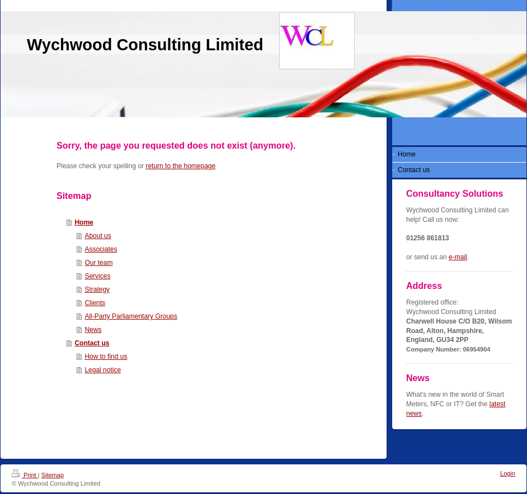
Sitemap (52, 475)
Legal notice (102, 370)
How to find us (105, 356)
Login (507, 473)
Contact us (91, 343)
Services (97, 276)
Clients (94, 303)
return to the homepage (180, 166)
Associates (100, 249)
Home (83, 222)
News (92, 330)
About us (97, 236)
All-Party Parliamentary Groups (130, 316)
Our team (98, 263)
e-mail (458, 257)
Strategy (97, 289)
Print (25, 475)
